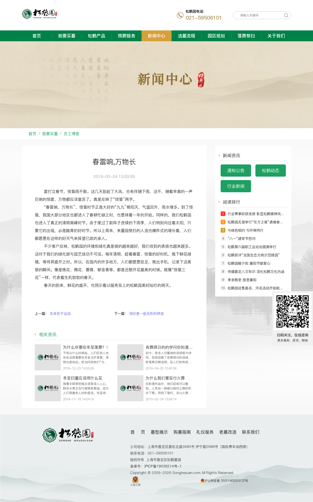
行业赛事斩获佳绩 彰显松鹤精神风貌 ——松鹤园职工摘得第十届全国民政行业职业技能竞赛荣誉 (257, 213)
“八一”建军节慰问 (241, 238)
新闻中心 (156, 36)
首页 (36, 36)
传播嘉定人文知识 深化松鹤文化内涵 (256, 271)
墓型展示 (159, 432)
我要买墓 (66, 36)
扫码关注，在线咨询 (292, 335)
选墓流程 (186, 36)
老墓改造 (227, 432)
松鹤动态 (270, 170)
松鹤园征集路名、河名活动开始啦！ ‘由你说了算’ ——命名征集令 (257, 288)
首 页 (137, 432)
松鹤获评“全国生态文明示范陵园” (254, 255)
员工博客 (71, 133)
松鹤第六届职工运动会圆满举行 (252, 246)
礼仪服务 (205, 432)
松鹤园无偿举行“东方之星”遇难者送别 (257, 222)
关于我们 (276, 36)
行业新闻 (236, 186)
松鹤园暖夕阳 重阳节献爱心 (249, 263)
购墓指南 (182, 432)
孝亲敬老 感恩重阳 (242, 279)
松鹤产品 (96, 36)
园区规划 (216, 36)
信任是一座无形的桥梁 (146, 313)
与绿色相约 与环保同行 (245, 230)
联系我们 (250, 432)
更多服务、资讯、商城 (292, 340)
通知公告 (236, 170)
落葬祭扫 (246, 36)
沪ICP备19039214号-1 (163, 466)
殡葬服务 (126, 36)
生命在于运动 (60, 313)
